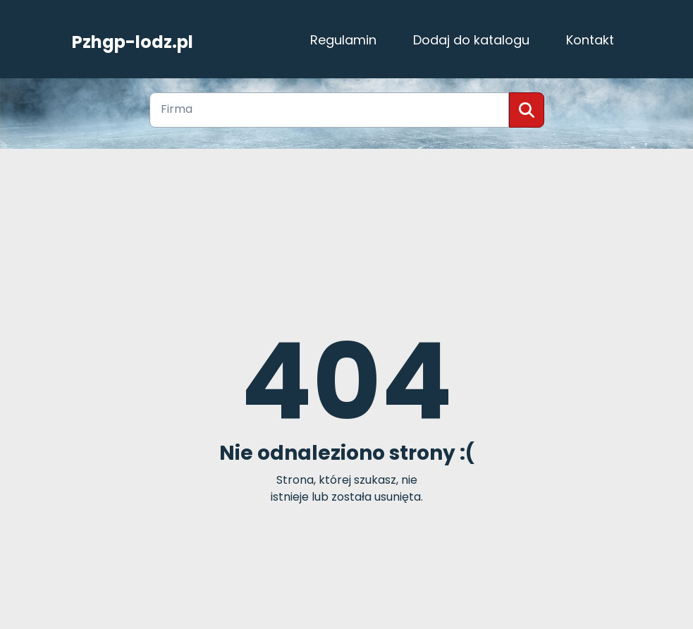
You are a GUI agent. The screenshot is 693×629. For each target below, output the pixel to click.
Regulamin (343, 40)
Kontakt (590, 40)
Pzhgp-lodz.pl (132, 40)
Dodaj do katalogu (471, 40)
